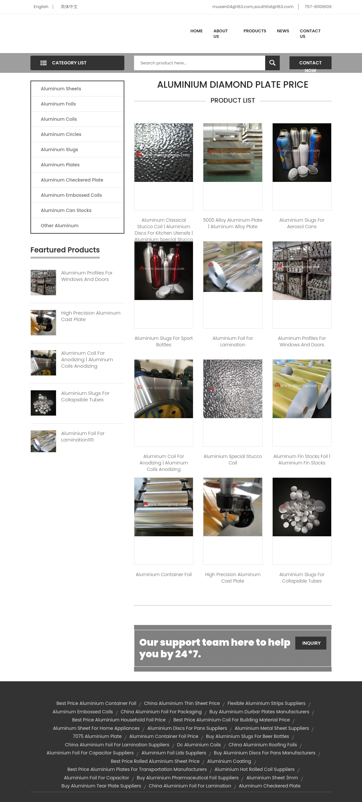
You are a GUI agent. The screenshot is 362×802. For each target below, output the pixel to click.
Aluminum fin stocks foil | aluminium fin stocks (302, 459)
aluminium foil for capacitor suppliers (90, 753)
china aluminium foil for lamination (190, 786)
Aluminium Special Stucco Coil (233, 459)
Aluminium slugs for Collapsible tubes (301, 577)
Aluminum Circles (61, 134)
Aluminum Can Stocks (66, 210)
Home (196, 31)
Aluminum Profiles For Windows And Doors (87, 276)
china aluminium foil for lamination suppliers (117, 744)
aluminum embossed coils (83, 711)
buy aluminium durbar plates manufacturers (259, 711)
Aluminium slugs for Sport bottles (164, 341)
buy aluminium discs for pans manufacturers (265, 753)
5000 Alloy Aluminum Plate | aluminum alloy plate (232, 223)
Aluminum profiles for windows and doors (302, 341)
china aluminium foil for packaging (161, 711)
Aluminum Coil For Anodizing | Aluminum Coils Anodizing (87, 359)
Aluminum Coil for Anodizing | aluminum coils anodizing (164, 463)
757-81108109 (318, 7)
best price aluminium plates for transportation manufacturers (137, 769)
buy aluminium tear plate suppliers (101, 786)
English (41, 7)
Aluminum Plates (60, 165)
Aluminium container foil (164, 574)
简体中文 (69, 7)
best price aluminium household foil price (119, 720)
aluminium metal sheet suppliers (272, 728)
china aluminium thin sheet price (182, 703)
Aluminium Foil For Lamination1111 (83, 436)
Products (254, 31)
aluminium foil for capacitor (96, 777)
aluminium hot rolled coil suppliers (254, 769)
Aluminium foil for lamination (233, 341)
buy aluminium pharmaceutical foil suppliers (188, 777)
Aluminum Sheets (61, 88)
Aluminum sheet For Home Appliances (96, 728)
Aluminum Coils (59, 119)
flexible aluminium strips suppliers (267, 703)
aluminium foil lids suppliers (173, 753)
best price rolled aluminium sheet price (155, 761)
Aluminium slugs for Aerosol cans (301, 223)
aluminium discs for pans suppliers (187, 728)
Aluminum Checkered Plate (72, 180)
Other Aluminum (59, 225)
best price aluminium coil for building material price (232, 720)
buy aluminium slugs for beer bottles (247, 736)
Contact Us (310, 34)
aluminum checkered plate (270, 786)
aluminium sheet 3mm (272, 777)
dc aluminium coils (199, 744)
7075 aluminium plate (97, 736)
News (283, 31)
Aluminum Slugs (59, 149)
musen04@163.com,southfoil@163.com (252, 7)
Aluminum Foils (58, 104)
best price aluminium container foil (96, 703)
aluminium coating (229, 761)
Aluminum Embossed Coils (71, 195)
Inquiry (311, 643)
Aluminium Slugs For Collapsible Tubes (85, 396)
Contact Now (311, 64)
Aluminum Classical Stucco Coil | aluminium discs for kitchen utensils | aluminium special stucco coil (164, 233)
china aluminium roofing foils (263, 744)
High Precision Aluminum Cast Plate (90, 316)
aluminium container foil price (163, 736)
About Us (220, 34)
